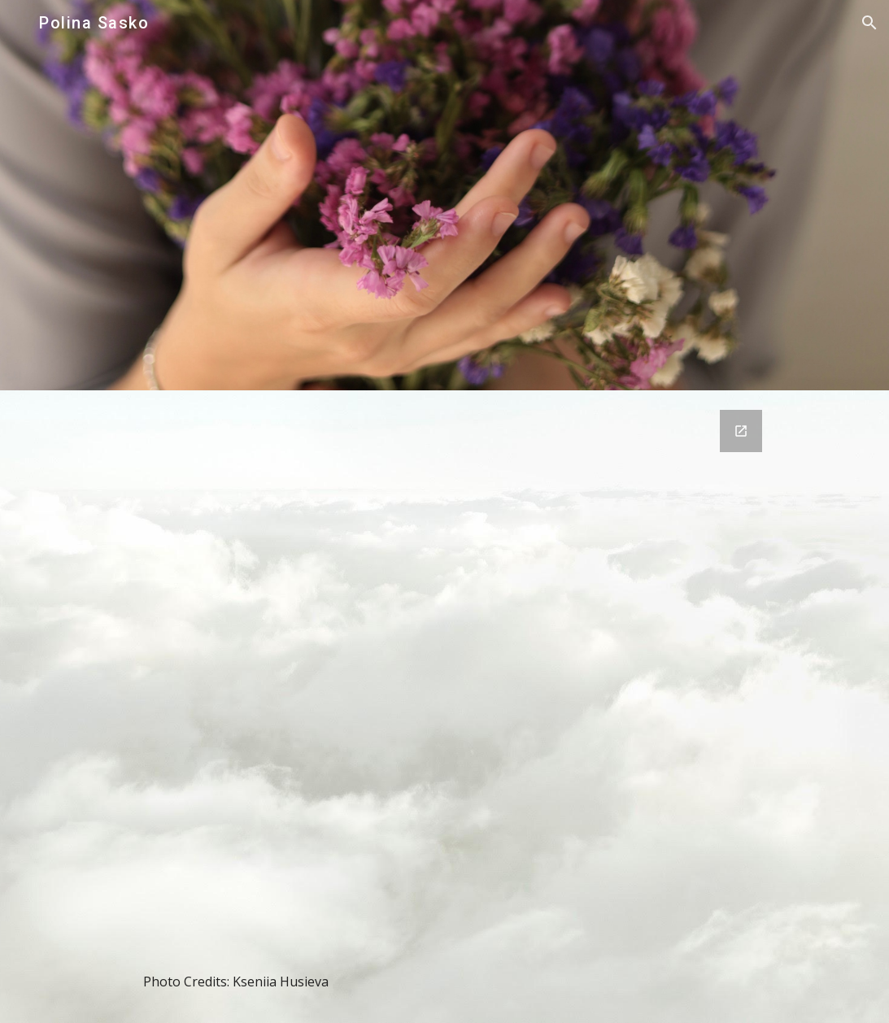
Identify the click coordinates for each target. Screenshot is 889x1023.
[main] (445, 981)
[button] (869, 22)
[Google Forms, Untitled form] (445, 685)
